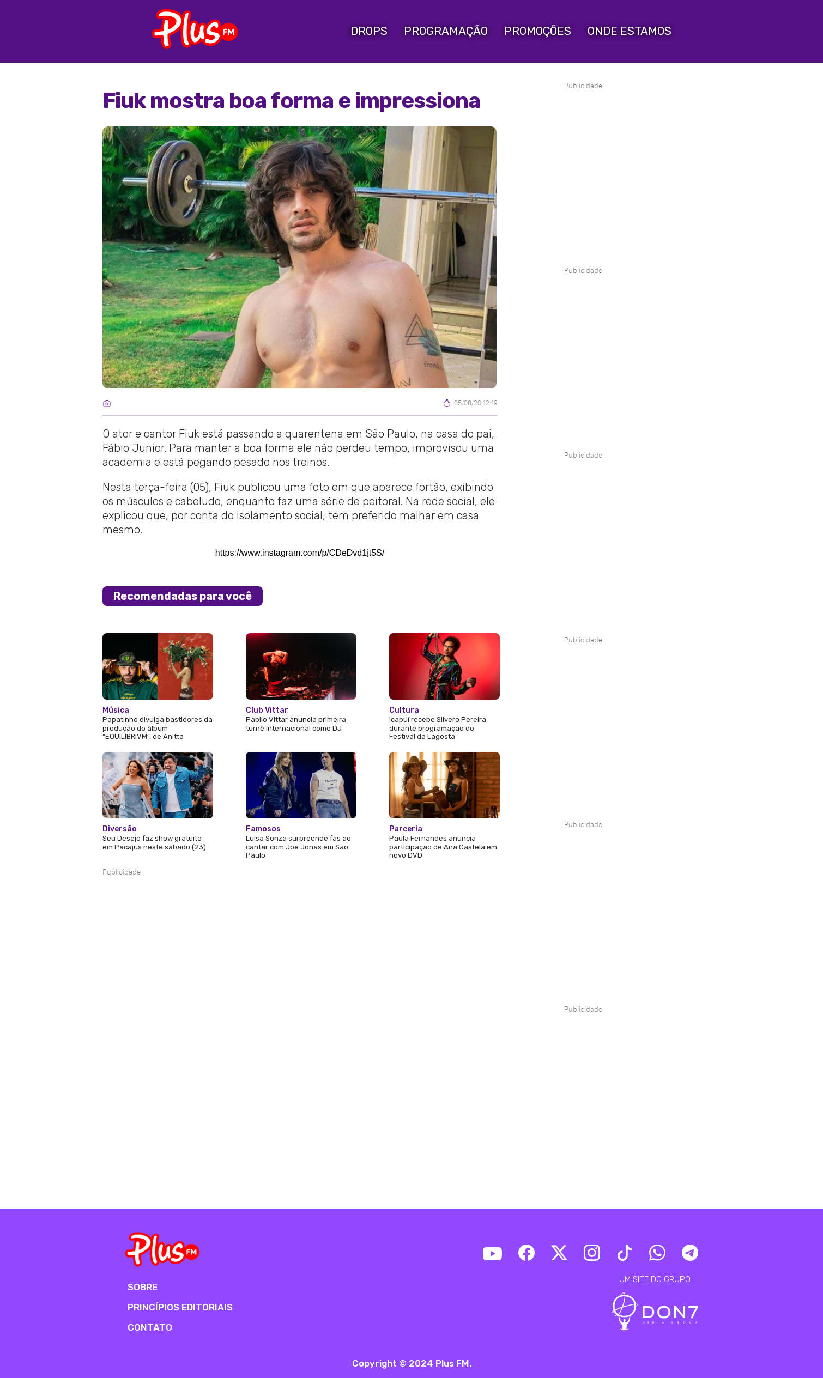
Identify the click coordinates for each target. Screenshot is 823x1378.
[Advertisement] (300, 911)
